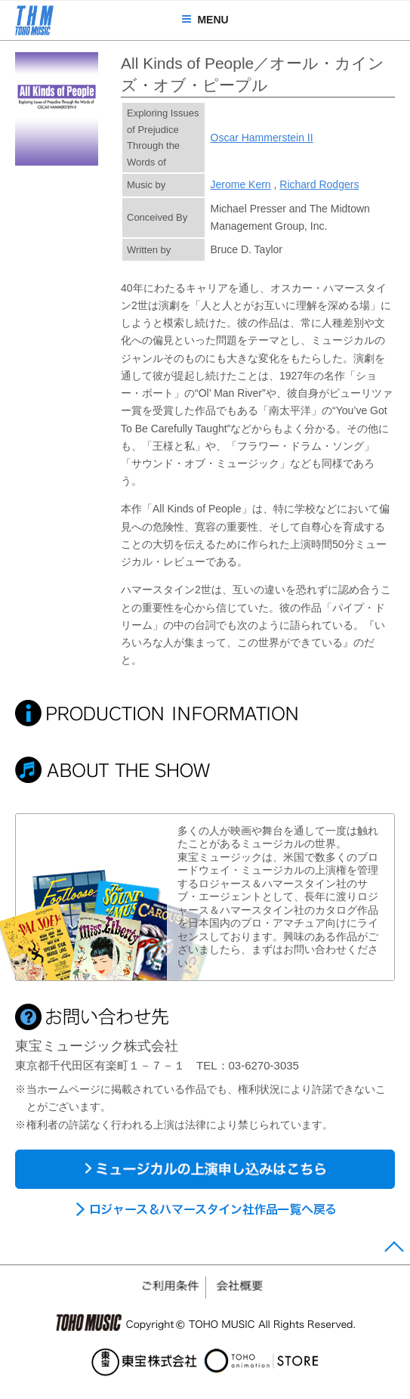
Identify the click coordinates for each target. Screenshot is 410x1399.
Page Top (394, 1250)
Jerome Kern (241, 184)
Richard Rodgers (319, 184)
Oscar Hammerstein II (262, 138)
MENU (204, 20)
